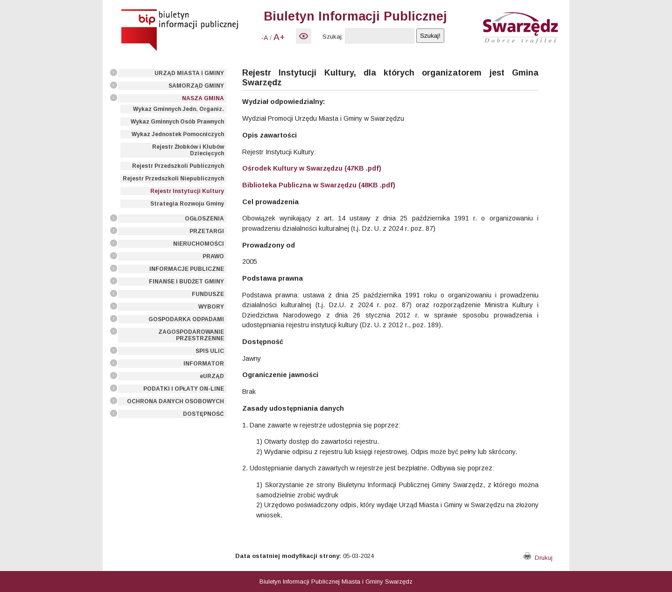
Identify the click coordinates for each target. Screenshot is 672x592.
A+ (279, 37)
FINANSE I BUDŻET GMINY (186, 281)
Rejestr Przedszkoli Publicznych (178, 166)
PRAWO (213, 256)
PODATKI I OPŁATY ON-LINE (183, 388)
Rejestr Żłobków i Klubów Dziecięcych (188, 150)
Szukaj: (332, 36)
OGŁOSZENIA (204, 218)
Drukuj (538, 557)
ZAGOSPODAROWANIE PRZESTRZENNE (191, 335)
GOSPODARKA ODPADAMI (186, 319)
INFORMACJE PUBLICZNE (186, 269)
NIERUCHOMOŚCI (198, 244)
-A (264, 37)
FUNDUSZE (208, 294)
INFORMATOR (203, 363)
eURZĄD (212, 376)
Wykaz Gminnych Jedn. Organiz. (178, 109)
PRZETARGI (206, 231)
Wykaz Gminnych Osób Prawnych (177, 121)
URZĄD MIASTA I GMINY (189, 73)
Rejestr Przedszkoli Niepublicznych (173, 178)
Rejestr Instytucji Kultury (187, 191)
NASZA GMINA (203, 98)
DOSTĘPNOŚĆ (203, 414)
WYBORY (211, 306)
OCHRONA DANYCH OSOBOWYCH (175, 401)
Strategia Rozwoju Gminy (187, 203)
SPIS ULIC (210, 351)
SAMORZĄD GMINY (196, 86)
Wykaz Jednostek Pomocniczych (178, 134)
